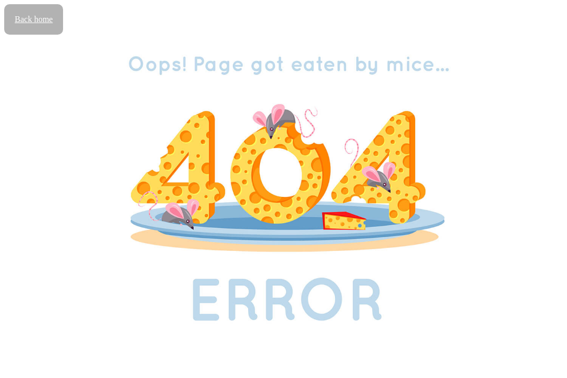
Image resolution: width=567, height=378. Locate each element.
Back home (34, 19)
